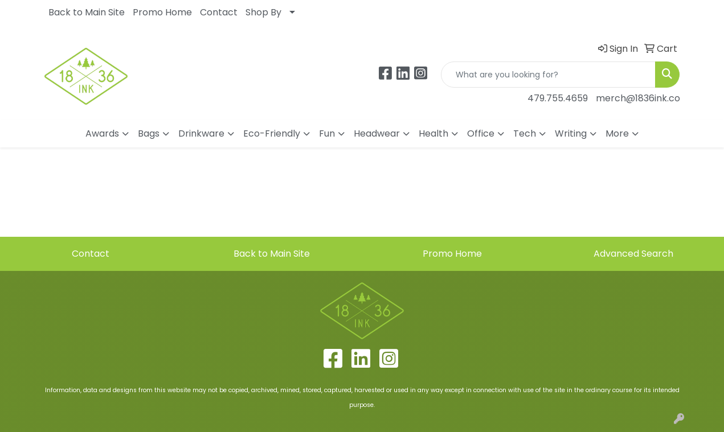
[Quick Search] (548, 74)
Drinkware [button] (201, 133)
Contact (219, 12)
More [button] (617, 133)
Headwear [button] (377, 133)
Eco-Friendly (271, 133)
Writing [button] (571, 133)
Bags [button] (148, 133)
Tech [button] (524, 133)
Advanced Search (633, 253)
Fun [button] (327, 133)
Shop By (263, 12)
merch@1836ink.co (638, 98)
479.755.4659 (557, 98)
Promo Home (162, 12)
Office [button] (480, 133)
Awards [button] (102, 133)
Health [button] (433, 133)
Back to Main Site (86, 12)
